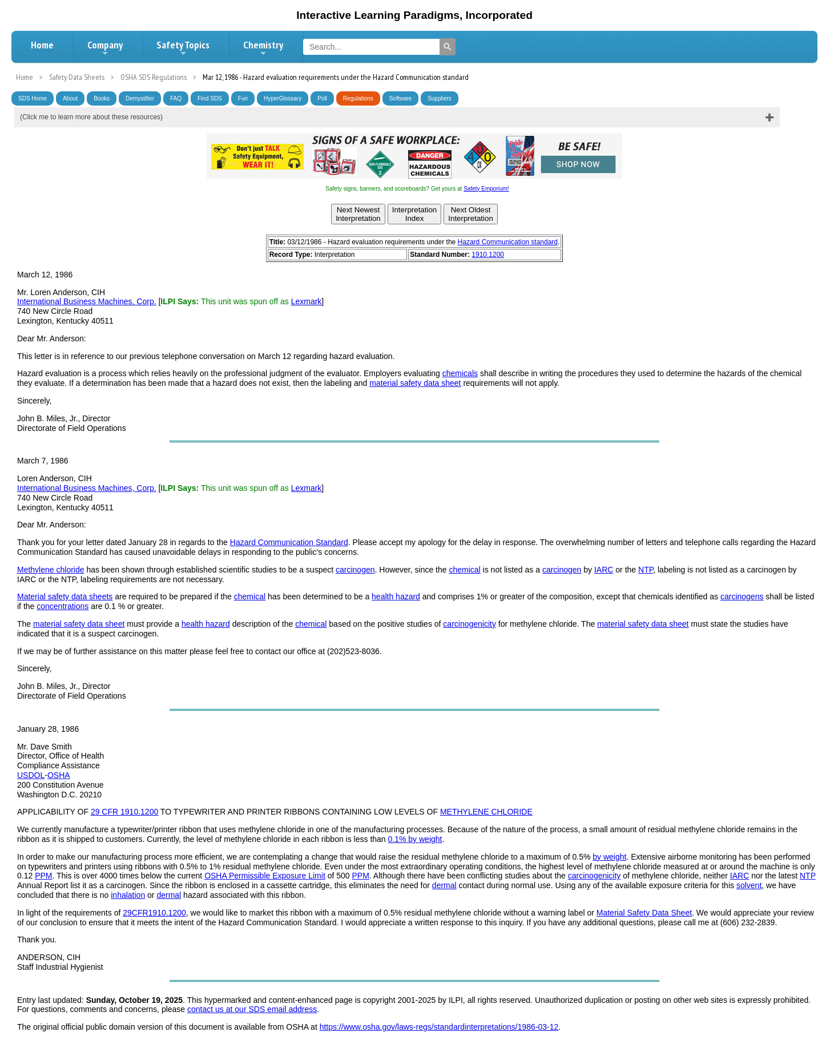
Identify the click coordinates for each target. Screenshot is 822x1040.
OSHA (58, 775)
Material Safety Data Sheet (644, 912)
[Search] (448, 46)
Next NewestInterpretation (358, 214)
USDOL (31, 775)
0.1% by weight (415, 839)
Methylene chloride (50, 569)
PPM (43, 875)
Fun (243, 98)
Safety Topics (182, 48)
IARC (603, 569)
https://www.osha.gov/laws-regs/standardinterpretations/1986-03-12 (439, 1026)
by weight (609, 856)
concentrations (62, 606)
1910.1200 (488, 255)
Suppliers (440, 98)
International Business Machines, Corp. (86, 301)
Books (102, 98)
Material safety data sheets (64, 596)
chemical (464, 569)
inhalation (128, 895)
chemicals (460, 373)
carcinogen (355, 569)
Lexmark (306, 301)
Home (42, 44)
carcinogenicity (469, 623)
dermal (444, 885)
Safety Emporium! (486, 189)
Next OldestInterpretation (470, 214)
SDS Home (32, 98)
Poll (322, 98)
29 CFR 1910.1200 (124, 811)
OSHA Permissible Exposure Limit (264, 875)
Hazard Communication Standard (289, 542)
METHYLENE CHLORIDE (486, 811)
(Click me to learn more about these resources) (91, 117)
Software (400, 98)
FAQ (176, 98)
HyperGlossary (282, 98)
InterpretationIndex (414, 214)
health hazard (396, 596)
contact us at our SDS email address (252, 1009)
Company (105, 48)
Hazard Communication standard (508, 242)
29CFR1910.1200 (154, 912)
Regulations (358, 98)
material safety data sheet (415, 383)
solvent (748, 885)
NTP (645, 569)
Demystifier (140, 98)
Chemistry (263, 48)
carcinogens (742, 596)
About (70, 98)
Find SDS (210, 98)
